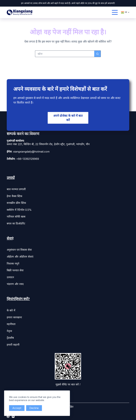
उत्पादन (10, 276)
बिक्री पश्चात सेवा (15, 269)
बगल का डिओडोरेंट (16, 222)
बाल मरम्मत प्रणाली (16, 188)
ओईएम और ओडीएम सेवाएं (20, 256)
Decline (35, 408)
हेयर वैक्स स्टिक (14, 195)
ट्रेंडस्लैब (10, 337)
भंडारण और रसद (15, 283)
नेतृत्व (9, 330)
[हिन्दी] (125, 12)
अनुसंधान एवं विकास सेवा (19, 249)
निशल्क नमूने (13, 262)
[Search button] (97, 53)
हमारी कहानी (13, 344)
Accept (17, 408)
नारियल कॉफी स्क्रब (16, 216)
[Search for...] (64, 53)
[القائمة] (115, 12)
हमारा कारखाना (14, 316)
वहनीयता (11, 323)
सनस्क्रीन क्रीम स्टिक (16, 202)
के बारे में (11, 309)
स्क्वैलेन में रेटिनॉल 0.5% (19, 209)
